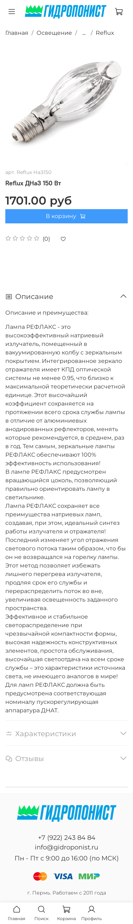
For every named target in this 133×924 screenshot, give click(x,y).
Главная (16, 32)
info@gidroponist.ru (66, 847)
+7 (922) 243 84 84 (66, 838)
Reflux (105, 32)
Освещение (54, 32)
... (83, 33)
